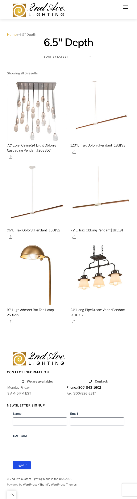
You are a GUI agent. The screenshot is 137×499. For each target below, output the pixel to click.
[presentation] (45, 448)
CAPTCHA (20, 436)
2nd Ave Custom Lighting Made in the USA (37, 479)
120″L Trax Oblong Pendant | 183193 (97, 145)
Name (17, 413)
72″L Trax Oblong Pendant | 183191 (96, 230)
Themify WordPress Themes (58, 484)
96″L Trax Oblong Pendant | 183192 (33, 230)
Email (74, 413)
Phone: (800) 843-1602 (83, 387)
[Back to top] (11, 495)
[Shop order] (68, 56)
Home (12, 35)
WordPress (30, 484)
